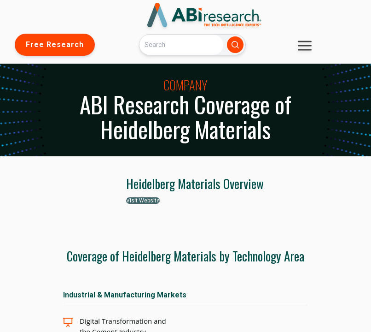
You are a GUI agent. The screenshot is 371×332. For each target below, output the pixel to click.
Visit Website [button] (143, 200)
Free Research (55, 44)
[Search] (181, 44)
